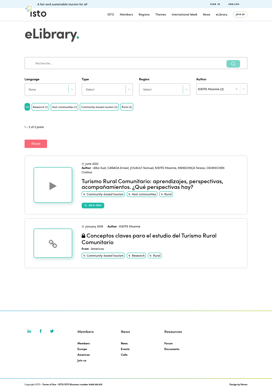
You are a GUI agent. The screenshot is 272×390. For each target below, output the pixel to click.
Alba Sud (99, 168)
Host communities (144, 194)
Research (138, 255)
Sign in (215, 4)
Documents (171, 349)
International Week (184, 14)
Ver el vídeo (93, 205)
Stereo (243, 384)
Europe (82, 349)
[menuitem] (238, 4)
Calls (124, 354)
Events (125, 349)
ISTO (110, 14)
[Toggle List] (243, 89)
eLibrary (221, 14)
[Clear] (236, 89)
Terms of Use (49, 384)
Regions (144, 14)
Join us (240, 14)
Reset (35, 144)
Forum (168, 343)
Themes (160, 14)
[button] (27, 107)
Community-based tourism (105, 194)
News (206, 14)
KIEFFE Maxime (165, 168)
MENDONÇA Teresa (191, 168)
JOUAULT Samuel (142, 168)
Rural (168, 194)
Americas (97, 248)
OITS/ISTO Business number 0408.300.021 (80, 384)
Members (126, 14)
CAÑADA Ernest (118, 168)
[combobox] (136, 63)
